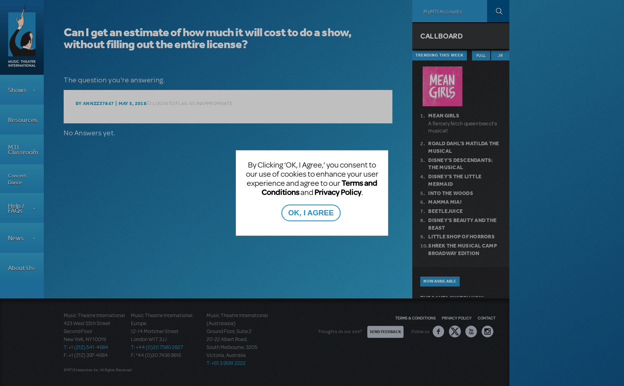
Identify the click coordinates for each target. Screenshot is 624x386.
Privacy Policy (337, 192)
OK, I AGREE (310, 213)
